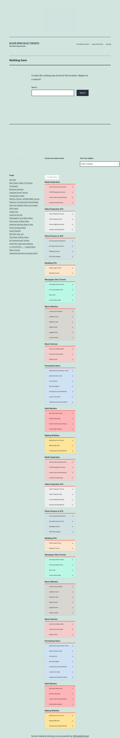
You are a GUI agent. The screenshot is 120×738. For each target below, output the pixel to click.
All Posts (108, 44)
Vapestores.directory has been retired (23, 253)
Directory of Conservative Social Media (23, 202)
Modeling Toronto (52, 273)
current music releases (54, 311)
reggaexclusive (52, 332)
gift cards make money (54, 413)
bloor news (51, 295)
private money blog (53, 418)
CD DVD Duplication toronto (55, 192)
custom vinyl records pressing (56, 197)
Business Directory (16, 189)
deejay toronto (51, 327)
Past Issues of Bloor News (19, 221)
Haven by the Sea (15, 215)
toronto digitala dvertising (55, 224)
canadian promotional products (56, 402)
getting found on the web (55, 440)
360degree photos (53, 251)
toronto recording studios (55, 349)
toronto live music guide (54, 354)
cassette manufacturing (54, 202)
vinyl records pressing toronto (56, 187)
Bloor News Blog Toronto (24, 43)
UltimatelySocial (81, 736)
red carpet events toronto (55, 246)
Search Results (15, 231)
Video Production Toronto (55, 214)
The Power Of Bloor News (19, 237)
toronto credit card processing (56, 423)
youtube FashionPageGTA (55, 229)
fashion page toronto (53, 268)
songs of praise (52, 337)
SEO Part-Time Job (16, 234)
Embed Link (13, 212)
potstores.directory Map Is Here (21, 224)
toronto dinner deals (53, 300)
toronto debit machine (54, 429)
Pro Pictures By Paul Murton (56, 241)
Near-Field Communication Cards (57, 370)
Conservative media (16, 196)
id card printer (51, 381)
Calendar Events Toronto (18, 193)
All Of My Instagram (53, 256)
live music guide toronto (54, 289)
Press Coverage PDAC (17, 228)
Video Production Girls (54, 219)
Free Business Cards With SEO (56, 391)
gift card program (52, 386)
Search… (34, 87)
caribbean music (52, 316)
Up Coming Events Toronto (19, 240)
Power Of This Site (97, 44)
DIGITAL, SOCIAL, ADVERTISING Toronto (24, 199)
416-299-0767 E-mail (82, 44)
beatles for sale (52, 322)
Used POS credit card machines (21, 244)
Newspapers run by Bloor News (21, 218)
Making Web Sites (53, 445)
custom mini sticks (53, 396)
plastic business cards (54, 376)
